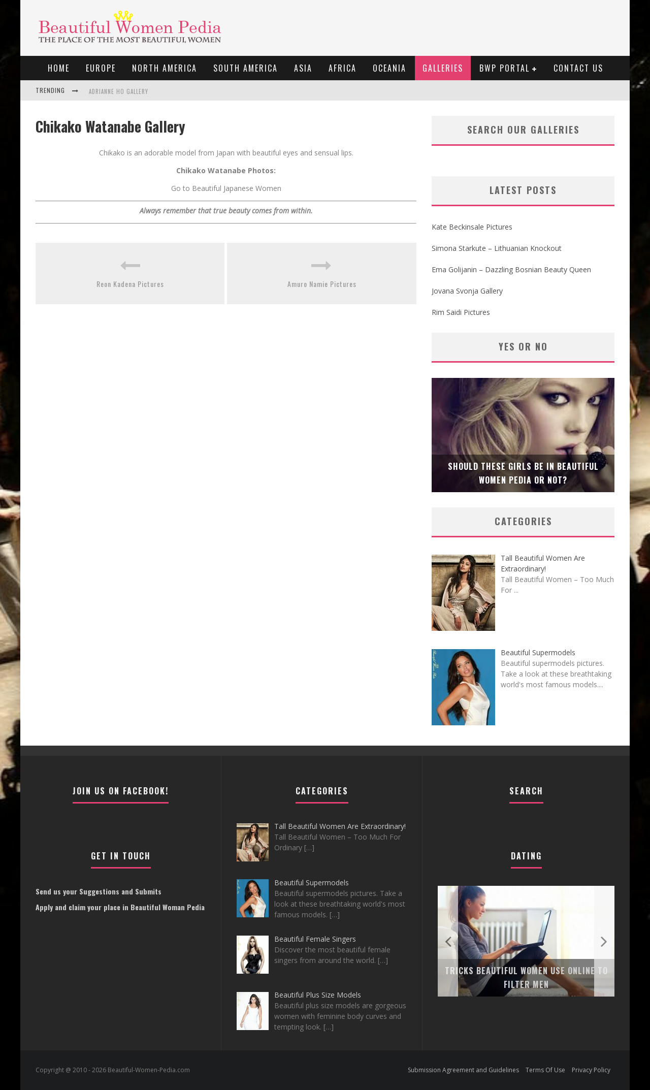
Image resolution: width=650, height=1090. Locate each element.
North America (164, 68)
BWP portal (504, 68)
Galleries (442, 68)
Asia (303, 68)
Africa (342, 68)
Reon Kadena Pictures (130, 283)
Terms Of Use (545, 1070)
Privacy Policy (591, 1070)
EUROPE (101, 68)
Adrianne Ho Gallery (118, 91)
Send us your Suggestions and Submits (98, 891)
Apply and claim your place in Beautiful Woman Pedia (120, 907)
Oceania (389, 68)
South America (245, 68)
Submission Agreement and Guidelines (463, 1070)
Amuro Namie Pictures (321, 283)
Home (59, 68)
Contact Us (578, 68)
